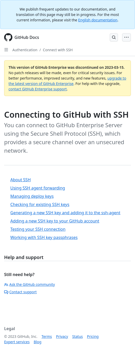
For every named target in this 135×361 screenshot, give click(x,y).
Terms (47, 336)
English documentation (97, 20)
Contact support (20, 291)
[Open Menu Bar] (126, 37)
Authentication (24, 49)
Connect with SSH (58, 49)
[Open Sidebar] (6, 50)
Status (77, 336)
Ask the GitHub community (29, 284)
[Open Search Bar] (114, 37)
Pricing (93, 336)
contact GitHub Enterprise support (38, 89)
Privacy (62, 336)
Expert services (17, 341)
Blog (38, 341)
